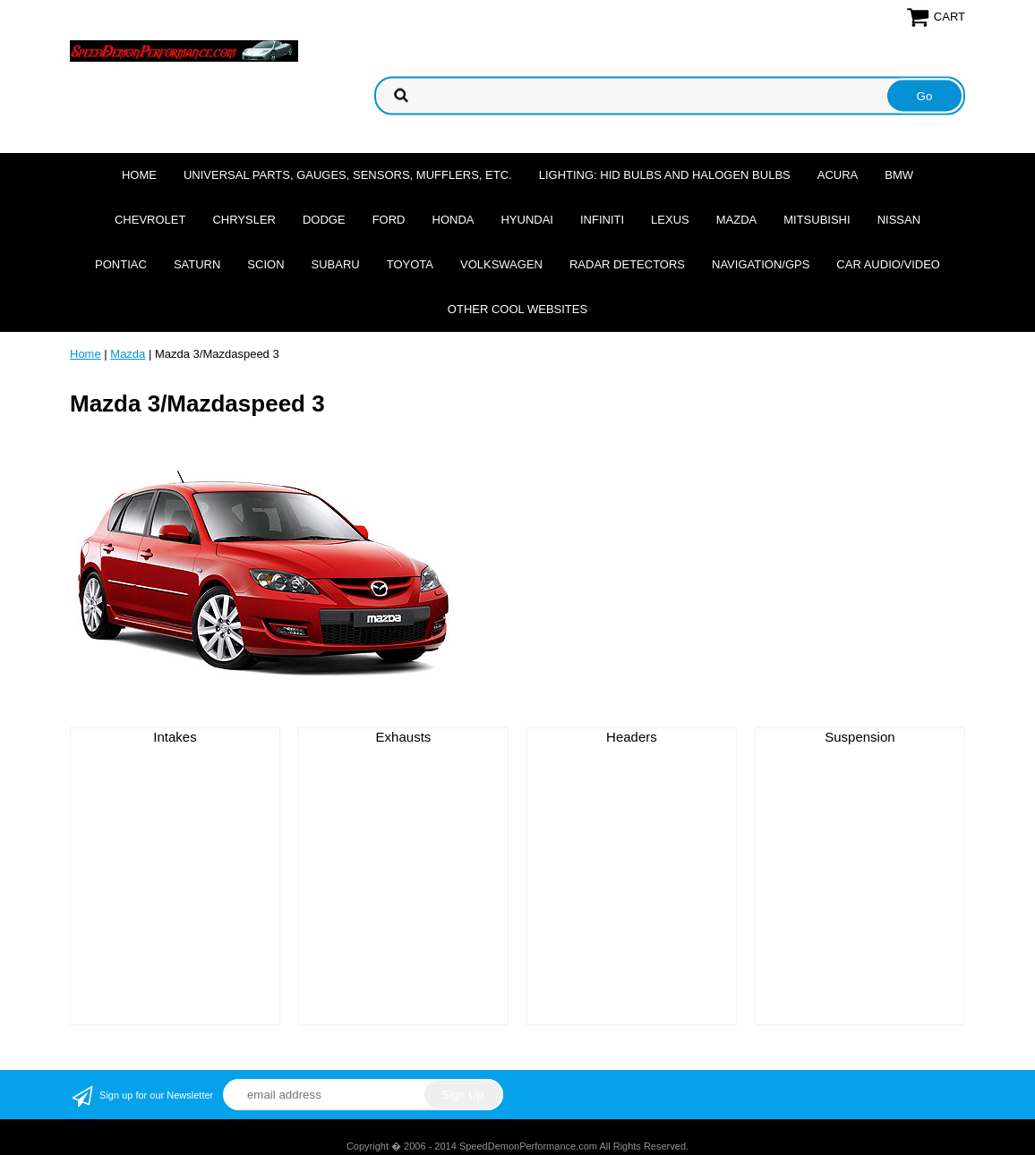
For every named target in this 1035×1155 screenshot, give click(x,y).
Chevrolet (150, 219)
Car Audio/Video (888, 264)
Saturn (197, 264)
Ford (389, 219)
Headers (631, 736)
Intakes (174, 736)
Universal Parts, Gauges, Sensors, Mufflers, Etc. (348, 175)
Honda (453, 219)
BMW (899, 175)
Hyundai (526, 219)
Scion (265, 264)
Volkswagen (501, 264)
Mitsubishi (816, 219)
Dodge (324, 219)
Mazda (736, 219)
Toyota (410, 264)
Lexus (670, 219)
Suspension (859, 736)
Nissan (898, 219)
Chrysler (244, 219)
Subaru (336, 264)
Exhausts (404, 736)
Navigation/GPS (760, 264)
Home (139, 175)
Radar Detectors (627, 264)
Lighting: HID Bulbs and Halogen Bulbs (665, 175)
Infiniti (602, 219)
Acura (838, 175)
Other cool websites (517, 309)
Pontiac (121, 264)
